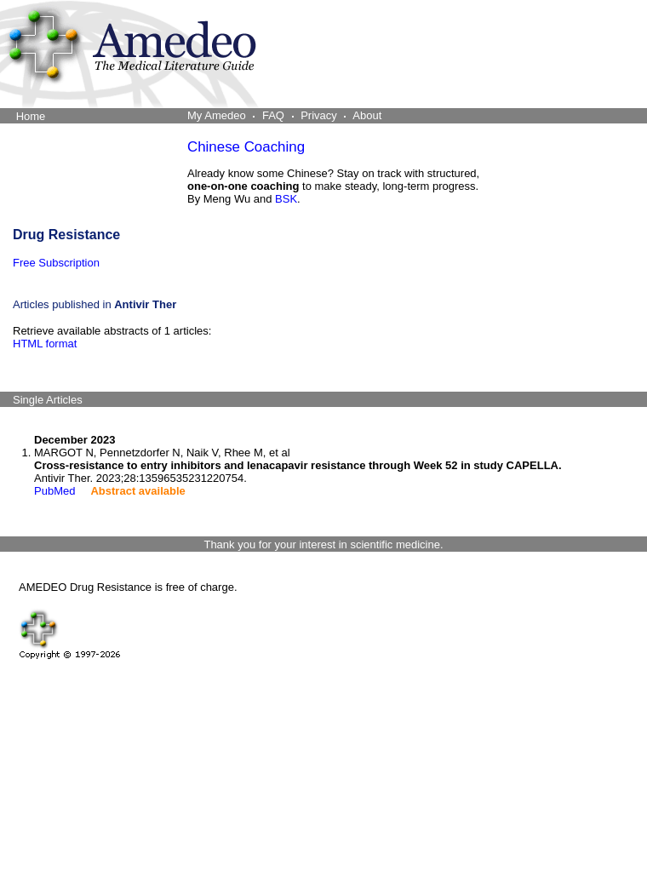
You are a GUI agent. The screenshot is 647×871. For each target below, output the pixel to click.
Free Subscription (56, 262)
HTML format (45, 343)
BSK (286, 198)
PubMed (54, 490)
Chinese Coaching (246, 147)
